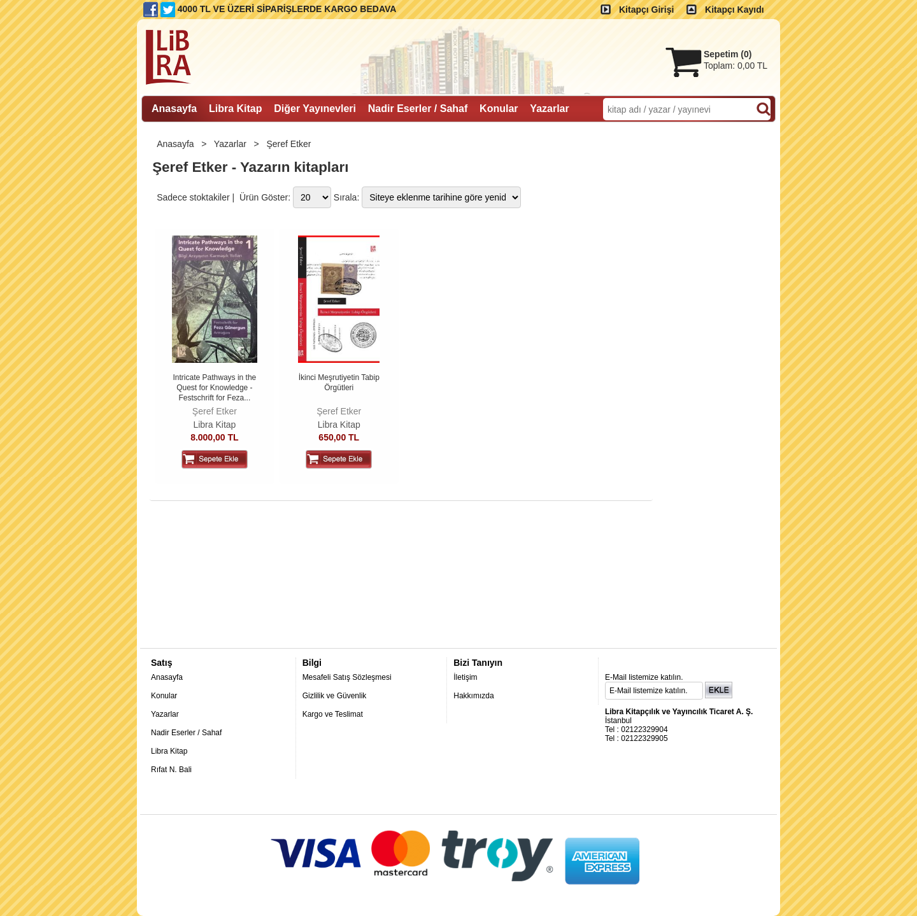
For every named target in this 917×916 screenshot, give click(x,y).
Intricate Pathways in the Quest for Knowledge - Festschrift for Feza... (215, 387)
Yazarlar (231, 144)
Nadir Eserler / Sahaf (186, 732)
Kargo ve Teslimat (332, 714)
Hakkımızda (473, 695)
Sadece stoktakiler (193, 197)
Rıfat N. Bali (171, 769)
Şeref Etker (289, 144)
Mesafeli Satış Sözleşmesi (347, 677)
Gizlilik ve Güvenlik (334, 695)
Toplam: (735, 65)
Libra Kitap (214, 424)
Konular (164, 695)
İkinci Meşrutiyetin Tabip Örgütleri (339, 382)
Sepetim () (727, 54)
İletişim (465, 677)
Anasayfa (176, 144)
